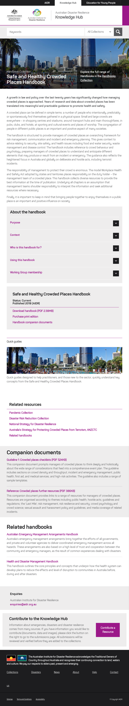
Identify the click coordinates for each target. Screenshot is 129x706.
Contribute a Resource (108, 629)
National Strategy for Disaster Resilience (32, 424)
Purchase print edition (25, 316)
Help (94, 672)
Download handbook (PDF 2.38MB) (33, 311)
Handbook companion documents (32, 322)
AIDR (47, 2)
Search (118, 32)
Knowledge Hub (68, 2)
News (57, 672)
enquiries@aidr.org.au (23, 604)
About (76, 672)
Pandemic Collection (21, 412)
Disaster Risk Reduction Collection (29, 418)
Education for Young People (101, 2)
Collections (12, 672)
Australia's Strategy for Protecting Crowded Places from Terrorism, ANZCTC (53, 429)
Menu (125, 15)
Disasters (36, 672)
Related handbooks (20, 435)
